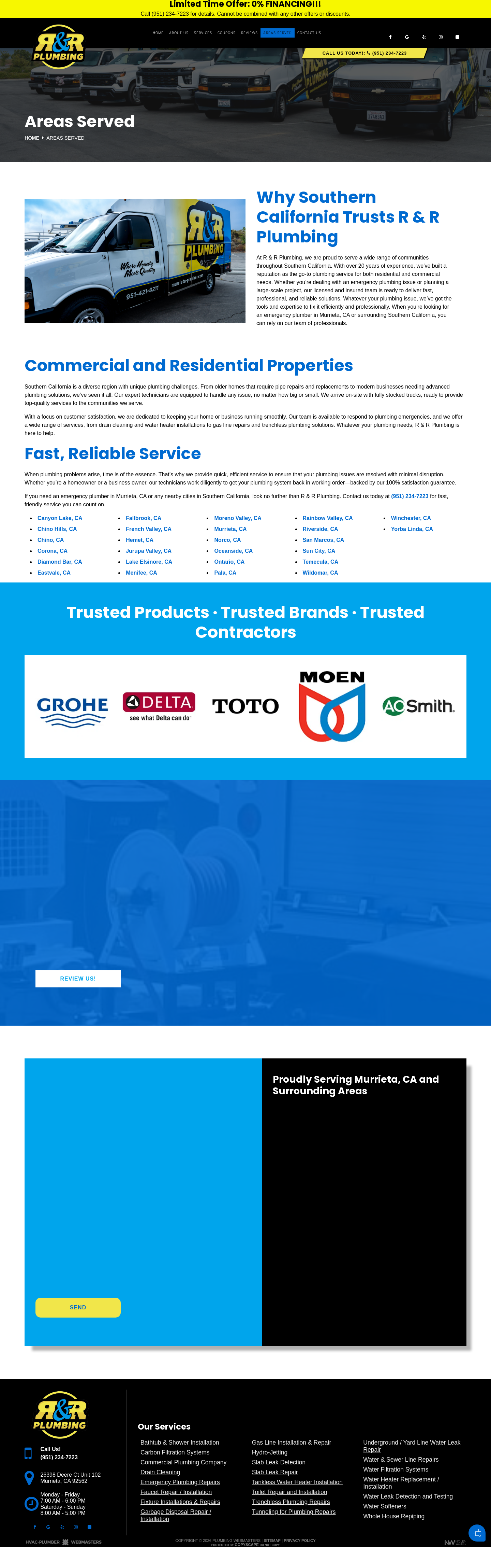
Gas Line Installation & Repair (291, 1442)
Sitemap (272, 1540)
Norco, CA (227, 540)
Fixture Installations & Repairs (180, 1502)
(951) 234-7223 (409, 496)
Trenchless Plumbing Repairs (291, 1502)
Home (158, 33)
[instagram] (440, 33)
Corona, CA (53, 551)
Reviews (249, 33)
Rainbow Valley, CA (328, 518)
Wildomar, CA (320, 573)
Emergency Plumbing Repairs (180, 1482)
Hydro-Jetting (270, 1452)
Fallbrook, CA (143, 518)
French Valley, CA (149, 529)
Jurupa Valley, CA (149, 551)
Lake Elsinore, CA (149, 562)
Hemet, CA (139, 540)
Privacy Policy (299, 1540)
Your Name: (395, 1460)
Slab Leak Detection (279, 1462)
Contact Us (309, 33)
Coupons (227, 33)
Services (203, 33)
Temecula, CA (321, 562)
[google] (407, 33)
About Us (179, 33)
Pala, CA (225, 573)
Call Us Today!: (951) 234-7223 (365, 53)
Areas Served (277, 33)
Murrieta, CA (230, 529)
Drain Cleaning (160, 1472)
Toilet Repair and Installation (289, 1492)
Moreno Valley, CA (237, 518)
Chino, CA (51, 540)
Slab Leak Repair (275, 1472)
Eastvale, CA (54, 573)
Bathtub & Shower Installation (179, 1442)
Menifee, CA (141, 573)
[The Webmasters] (64, 1544)
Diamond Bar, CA (60, 562)
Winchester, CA (411, 518)
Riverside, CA (320, 529)
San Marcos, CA (323, 540)
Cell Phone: (395, 1467)
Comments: (395, 1475)
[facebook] (390, 33)
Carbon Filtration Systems (174, 1452)
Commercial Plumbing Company (183, 1462)
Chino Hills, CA (57, 529)
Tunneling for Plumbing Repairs (294, 1511)
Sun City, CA (319, 551)
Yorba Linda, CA (412, 529)
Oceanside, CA (233, 551)
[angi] (457, 33)
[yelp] (423, 33)
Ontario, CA (229, 562)
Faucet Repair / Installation (176, 1492)
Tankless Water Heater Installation (297, 1482)
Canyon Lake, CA (60, 518)
